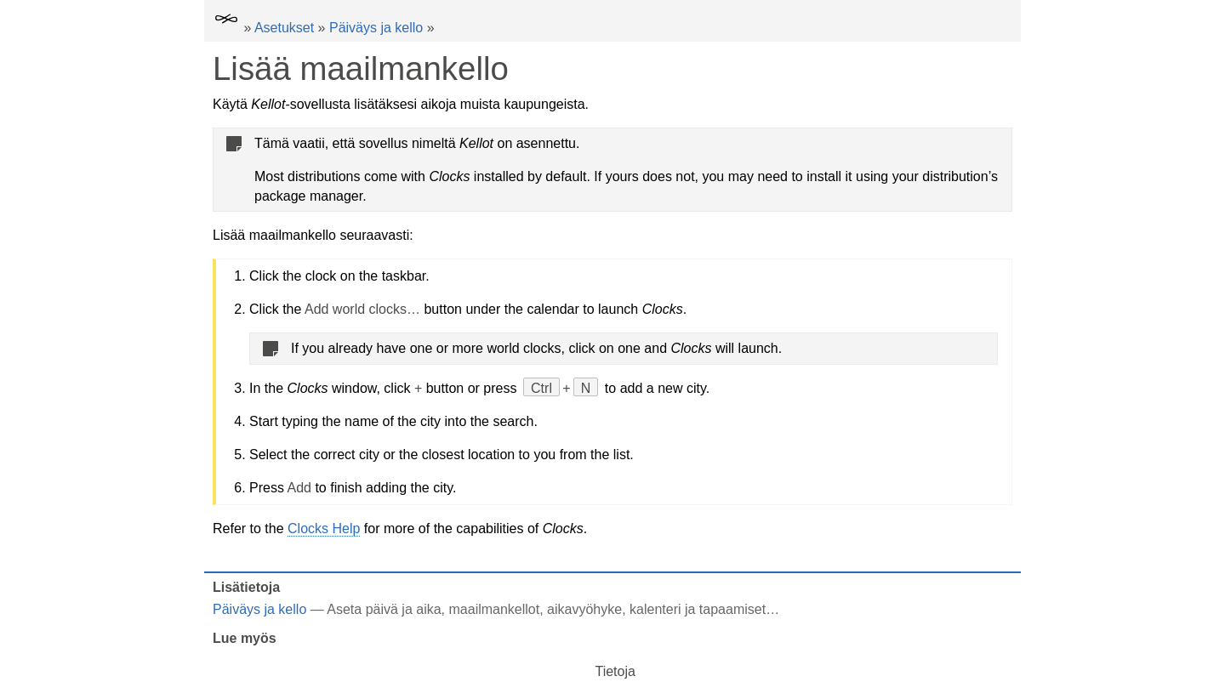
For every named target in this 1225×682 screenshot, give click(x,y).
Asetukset (284, 27)
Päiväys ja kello (376, 27)
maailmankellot (494, 609)
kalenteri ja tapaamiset (698, 609)
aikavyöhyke (584, 609)
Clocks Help (324, 528)
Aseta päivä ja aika (384, 609)
